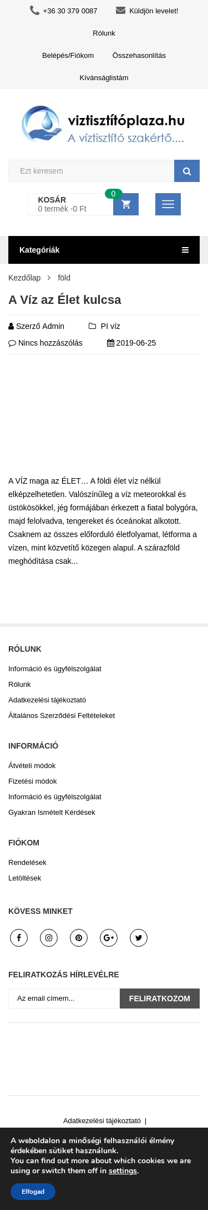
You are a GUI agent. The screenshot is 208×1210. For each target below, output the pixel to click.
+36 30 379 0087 (64, 11)
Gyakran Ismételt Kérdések (51, 812)
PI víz (110, 326)
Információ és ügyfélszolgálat (55, 669)
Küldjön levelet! (147, 11)
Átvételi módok (31, 765)
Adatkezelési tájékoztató (47, 700)
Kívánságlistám (103, 77)
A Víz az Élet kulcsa (64, 300)
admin (53, 326)
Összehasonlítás (139, 55)
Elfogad (33, 1191)
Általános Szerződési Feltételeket (61, 715)
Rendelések (27, 862)
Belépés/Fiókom (68, 55)
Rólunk (104, 33)
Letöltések (24, 878)
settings (123, 1171)
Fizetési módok (32, 781)
